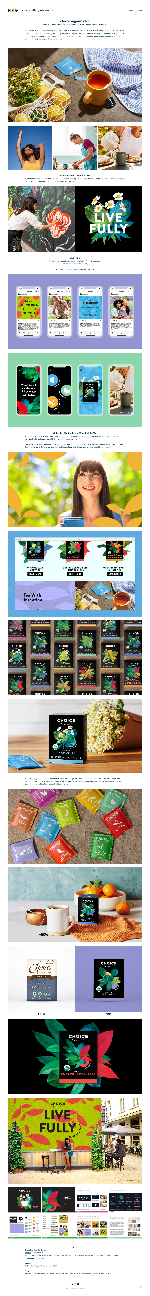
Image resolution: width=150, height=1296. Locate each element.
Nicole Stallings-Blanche (77, 1289)
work (131, 10)
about (139, 10)
